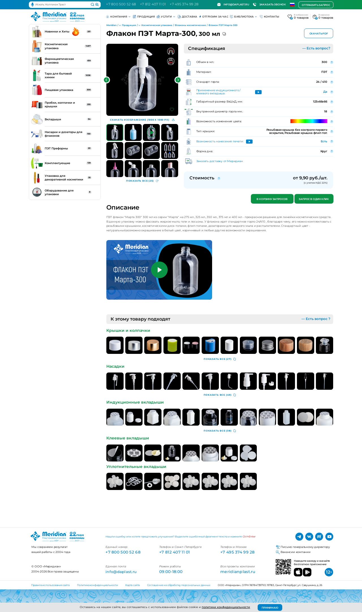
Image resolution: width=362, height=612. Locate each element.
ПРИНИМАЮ (270, 607)
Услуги (166, 16)
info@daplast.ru (233, 4)
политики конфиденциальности (226, 607)
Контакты (269, 16)
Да (325, 91)
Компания (118, 16)
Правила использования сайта (50, 585)
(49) (220, 395)
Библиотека (244, 16)
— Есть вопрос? (316, 48)
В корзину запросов (272, 199)
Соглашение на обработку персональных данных (178, 585)
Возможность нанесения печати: (220, 141)
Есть (324, 141)
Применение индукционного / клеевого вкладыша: (218, 92)
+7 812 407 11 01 (153, 4)
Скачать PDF (318, 33)
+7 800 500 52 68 (121, 4)
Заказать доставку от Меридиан (219, 161)
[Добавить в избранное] (172, 109)
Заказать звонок (269, 4)
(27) (220, 359)
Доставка (187, 16)
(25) (142, 180)
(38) (220, 431)
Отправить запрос (316, 4)
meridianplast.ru (237, 571)
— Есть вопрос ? (315, 319)
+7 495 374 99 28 (184, 4)
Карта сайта (132, 585)
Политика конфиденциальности (97, 585)
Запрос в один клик (314, 199)
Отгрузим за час (213, 16)
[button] (106, 80)
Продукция (144, 16)
